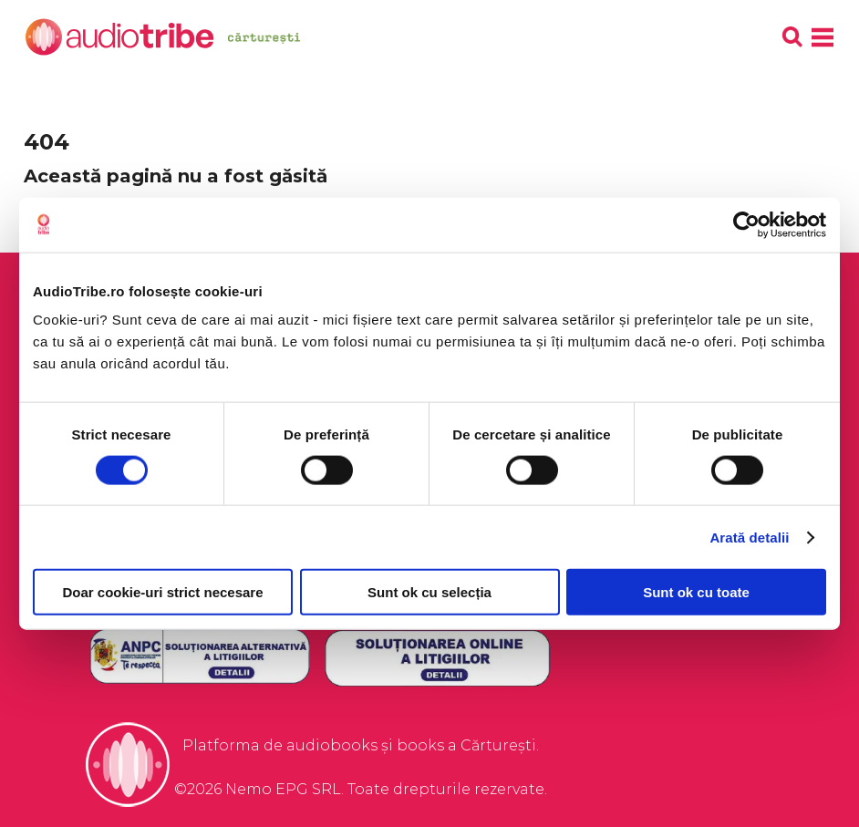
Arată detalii (749, 536)
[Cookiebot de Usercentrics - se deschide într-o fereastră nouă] (746, 224)
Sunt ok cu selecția (429, 592)
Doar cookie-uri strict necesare (162, 592)
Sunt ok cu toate (696, 592)
